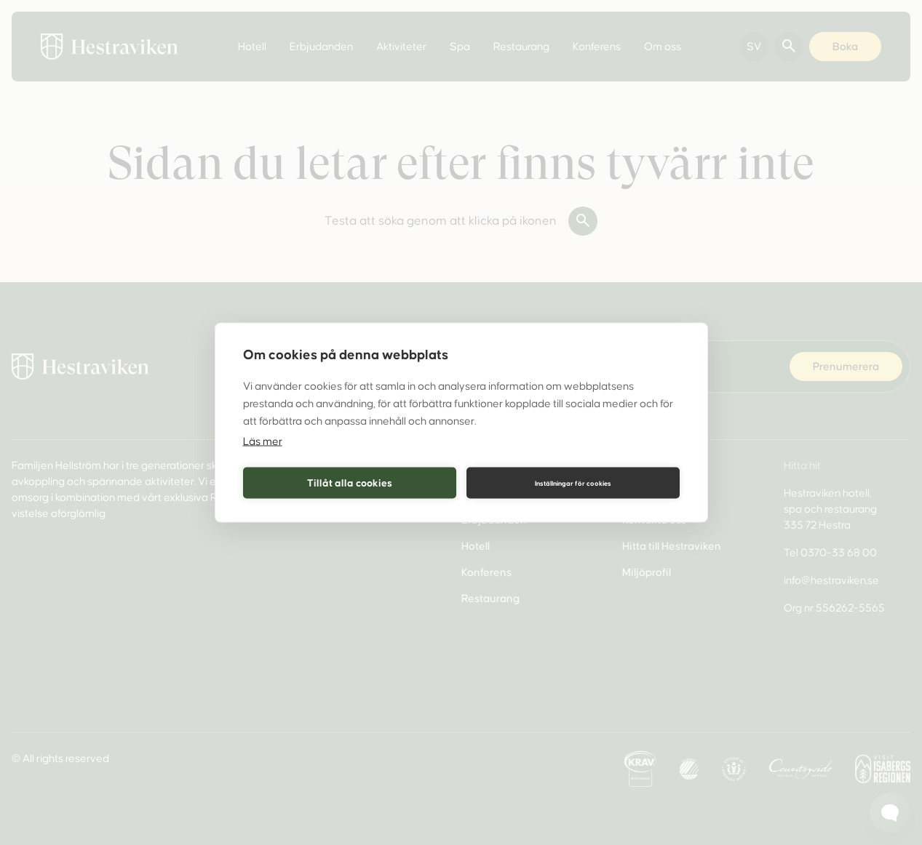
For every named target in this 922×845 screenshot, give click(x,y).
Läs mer (262, 441)
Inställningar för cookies (573, 482)
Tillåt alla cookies (349, 482)
